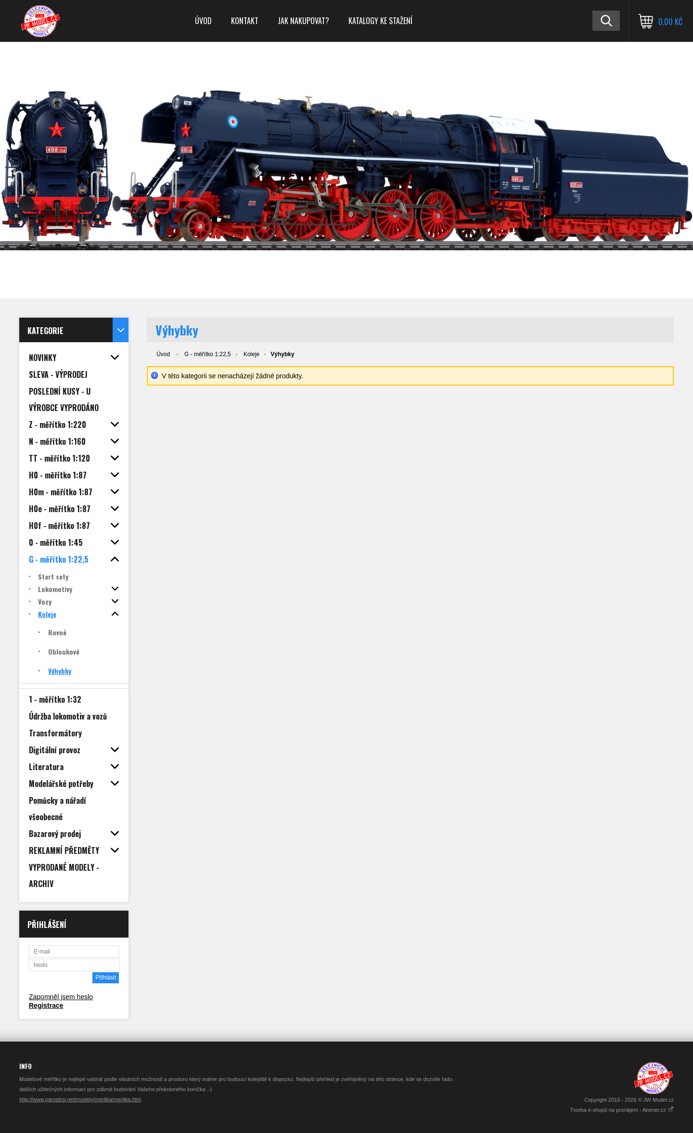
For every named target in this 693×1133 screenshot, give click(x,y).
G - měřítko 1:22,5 (207, 354)
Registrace (46, 1005)
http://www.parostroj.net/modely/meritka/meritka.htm (80, 1099)
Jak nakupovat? (303, 20)
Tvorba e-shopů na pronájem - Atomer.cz (622, 1110)
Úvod (203, 20)
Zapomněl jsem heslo (61, 997)
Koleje (251, 354)
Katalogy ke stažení (380, 20)
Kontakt (244, 20)
